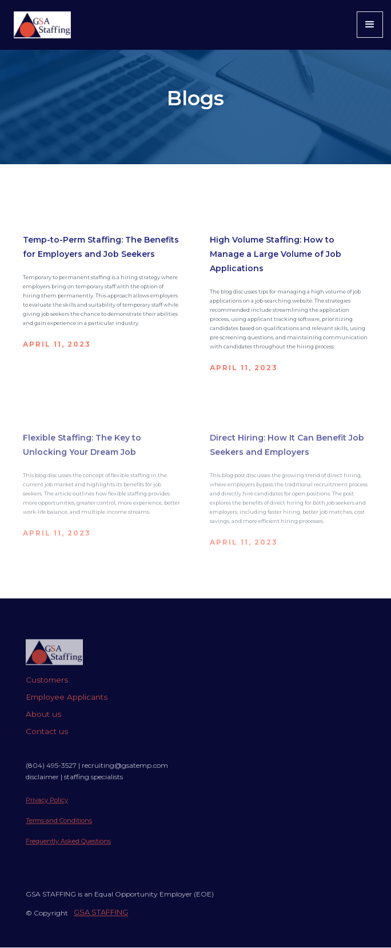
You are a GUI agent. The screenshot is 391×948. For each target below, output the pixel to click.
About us (43, 722)
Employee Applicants (66, 705)
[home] (39, 24)
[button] (370, 24)
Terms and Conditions (59, 829)
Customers (47, 688)
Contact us (47, 739)
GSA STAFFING (101, 920)
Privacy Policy (47, 808)
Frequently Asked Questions (68, 850)
